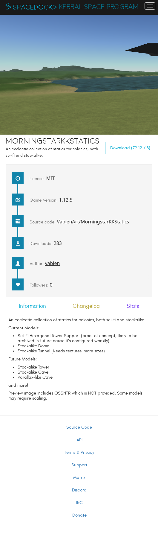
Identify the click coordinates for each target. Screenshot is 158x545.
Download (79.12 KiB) (130, 147)
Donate (79, 515)
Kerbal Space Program (99, 6)
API (79, 439)
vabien (52, 263)
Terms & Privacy (79, 452)
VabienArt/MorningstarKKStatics (93, 221)
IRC (79, 502)
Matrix (79, 477)
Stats (133, 306)
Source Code (79, 427)
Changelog (86, 306)
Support (79, 465)
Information (32, 306)
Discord (79, 490)
